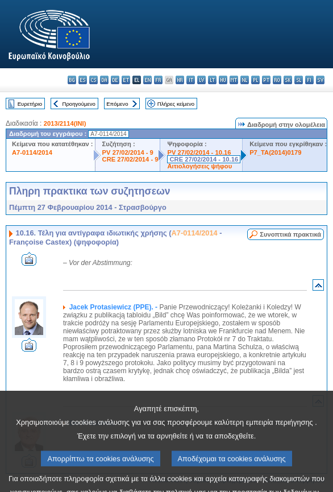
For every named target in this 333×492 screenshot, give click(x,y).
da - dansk (104, 80)
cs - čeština (93, 80)
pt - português (266, 80)
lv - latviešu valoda (201, 80)
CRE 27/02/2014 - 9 (130, 159)
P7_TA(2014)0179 (275, 152)
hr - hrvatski (180, 80)
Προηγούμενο (78, 104)
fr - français (158, 80)
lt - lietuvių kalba (212, 80)
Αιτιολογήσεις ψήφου (199, 166)
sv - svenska (320, 80)
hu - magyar (223, 80)
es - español (82, 80)
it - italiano (190, 80)
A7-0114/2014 (32, 152)
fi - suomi (309, 80)
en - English (147, 80)
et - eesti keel (126, 80)
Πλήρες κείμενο (175, 104)
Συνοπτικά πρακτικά (290, 234)
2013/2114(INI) (65, 123)
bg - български (72, 80)
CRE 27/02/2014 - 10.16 (203, 159)
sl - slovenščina (298, 80)
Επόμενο (117, 104)
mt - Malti (234, 80)
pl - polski (255, 80)
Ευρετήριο (30, 104)
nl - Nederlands (244, 80)
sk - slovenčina (288, 80)
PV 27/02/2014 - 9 (127, 152)
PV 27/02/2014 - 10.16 (199, 152)
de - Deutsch (115, 80)
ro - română (277, 80)
